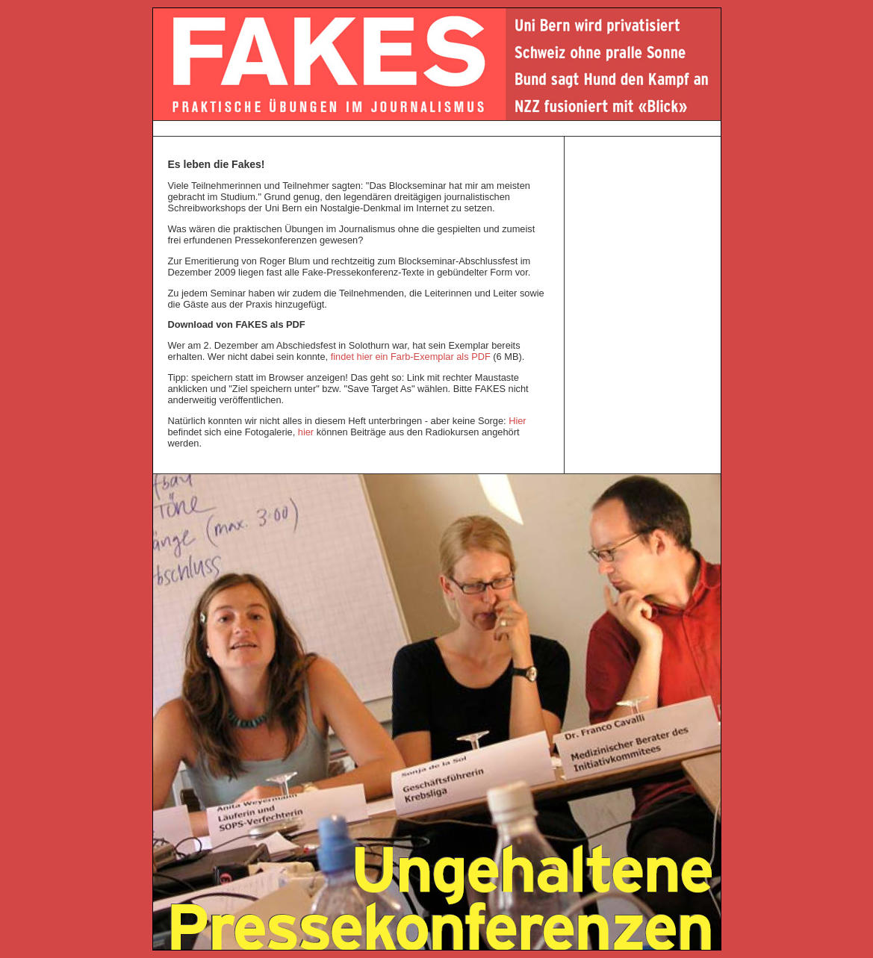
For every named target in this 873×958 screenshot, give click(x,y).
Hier (517, 420)
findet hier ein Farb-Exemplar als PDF (411, 356)
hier (306, 432)
